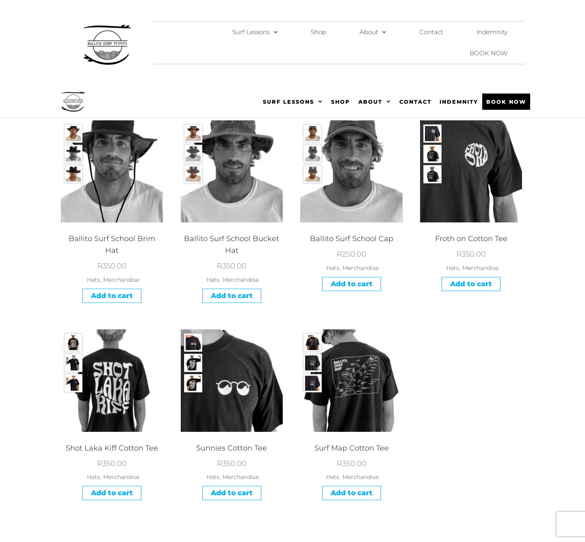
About (373, 32)
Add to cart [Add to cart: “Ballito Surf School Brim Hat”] (112, 296)
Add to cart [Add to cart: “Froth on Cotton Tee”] (471, 284)
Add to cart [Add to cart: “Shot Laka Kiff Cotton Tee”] (112, 493)
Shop (318, 32)
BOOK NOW (488, 53)
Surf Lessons (254, 32)
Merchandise (121, 279)
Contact (431, 32)
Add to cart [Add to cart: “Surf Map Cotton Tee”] (352, 493)
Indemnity (492, 32)
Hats (93, 279)
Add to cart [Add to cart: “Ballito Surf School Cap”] (352, 284)
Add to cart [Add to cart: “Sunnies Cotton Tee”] (232, 493)
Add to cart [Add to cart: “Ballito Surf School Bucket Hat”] (232, 296)
